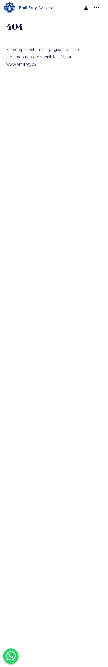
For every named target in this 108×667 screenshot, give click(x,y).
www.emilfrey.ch (21, 64)
